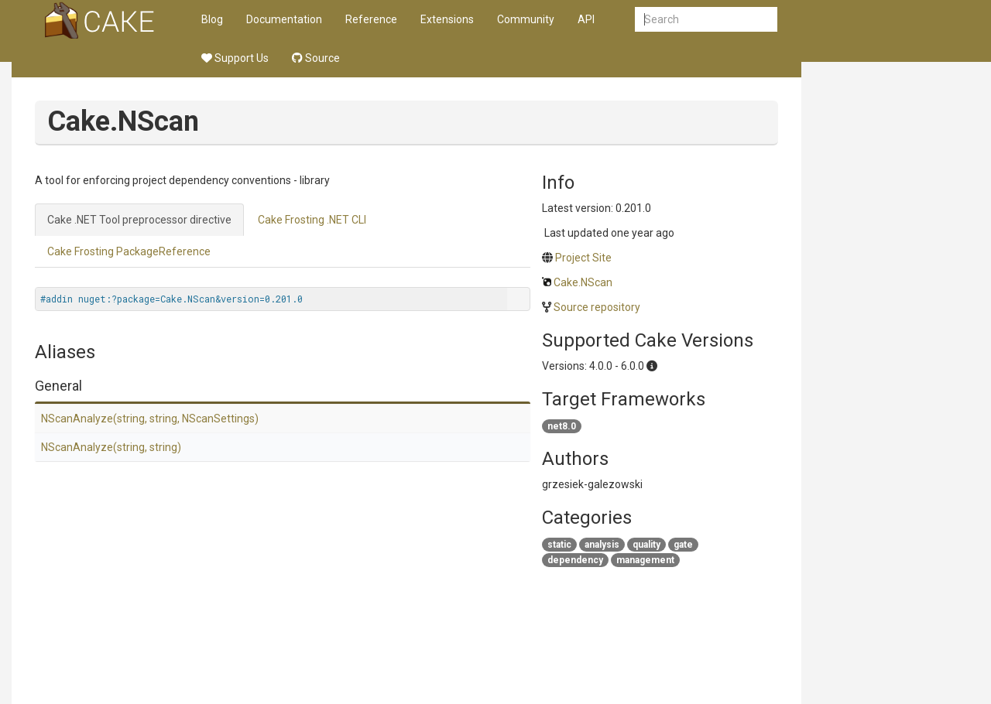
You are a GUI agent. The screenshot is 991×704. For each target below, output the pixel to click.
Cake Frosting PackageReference (129, 251)
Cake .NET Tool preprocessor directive (139, 220)
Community (525, 19)
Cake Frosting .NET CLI (312, 220)
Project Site (583, 257)
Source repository (597, 307)
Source (316, 58)
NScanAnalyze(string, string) (111, 447)
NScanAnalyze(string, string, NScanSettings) (150, 418)
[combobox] (706, 19)
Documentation (284, 19)
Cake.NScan (583, 282)
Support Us (235, 58)
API (586, 19)
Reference (371, 19)
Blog (212, 19)
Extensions (447, 19)
